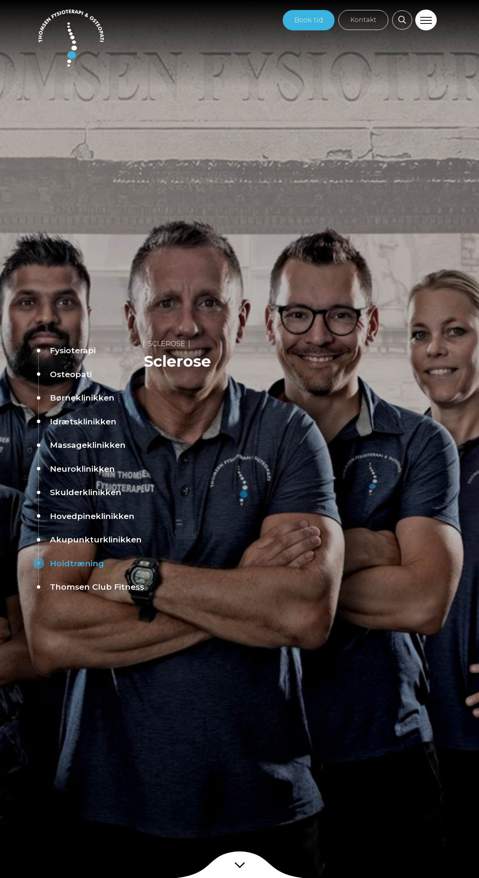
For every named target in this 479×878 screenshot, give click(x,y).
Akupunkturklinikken (96, 539)
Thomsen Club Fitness (97, 587)
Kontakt (363, 19)
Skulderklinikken (85, 492)
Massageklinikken (88, 445)
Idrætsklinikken (83, 421)
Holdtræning (77, 563)
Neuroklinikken (82, 469)
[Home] (71, 38)
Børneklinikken (82, 397)
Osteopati (71, 374)
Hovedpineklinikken (92, 516)
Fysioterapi (73, 350)
